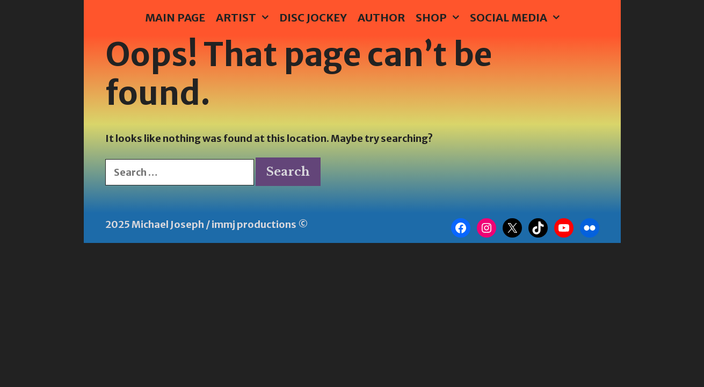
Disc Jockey (313, 17)
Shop (440, 17)
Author (381, 17)
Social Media (517, 17)
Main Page (175, 17)
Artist (245, 17)
